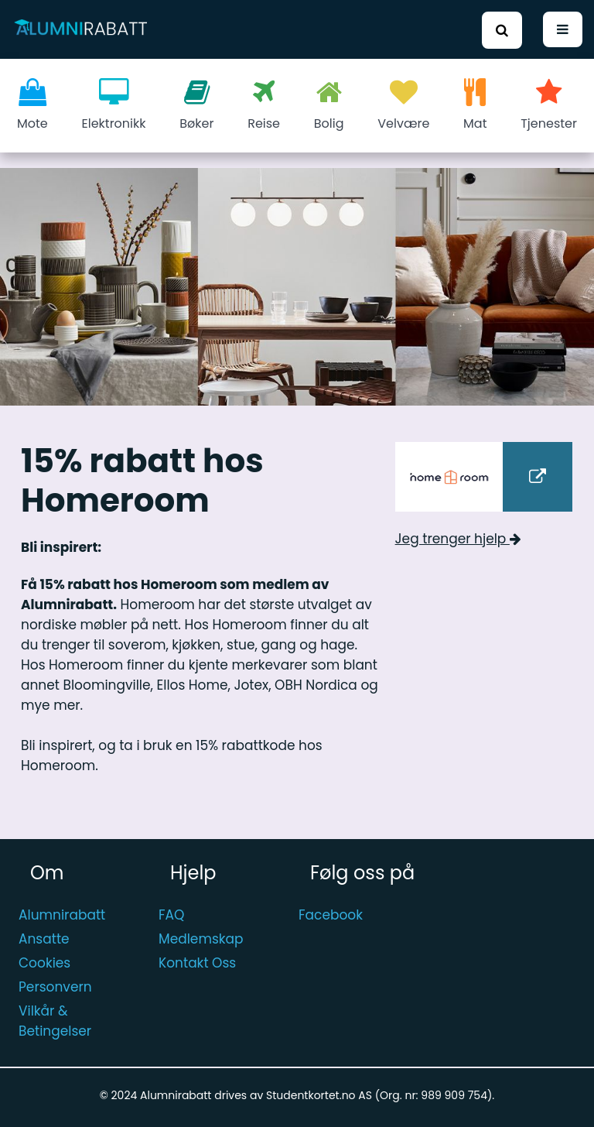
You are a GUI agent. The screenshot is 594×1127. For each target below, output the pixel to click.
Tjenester (549, 105)
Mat (474, 105)
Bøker (196, 105)
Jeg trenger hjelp (458, 538)
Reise (264, 105)
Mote (32, 105)
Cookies (44, 963)
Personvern (55, 987)
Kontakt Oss (197, 963)
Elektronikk (114, 105)
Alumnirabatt (62, 915)
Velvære (403, 105)
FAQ (171, 915)
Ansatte (44, 939)
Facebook (331, 915)
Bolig (329, 105)
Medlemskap (201, 939)
